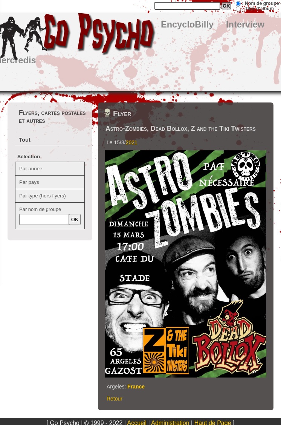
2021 (131, 142)
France (136, 387)
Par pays (29, 182)
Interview (245, 24)
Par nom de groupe (40, 209)
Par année (31, 168)
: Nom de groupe (260, 3)
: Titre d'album (257, 8)
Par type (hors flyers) (42, 196)
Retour (114, 399)
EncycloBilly (187, 24)
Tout (25, 140)
